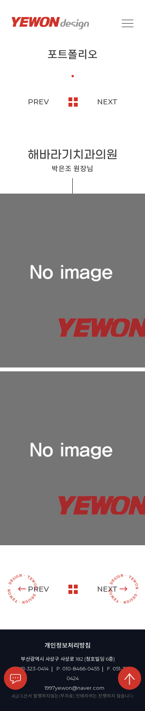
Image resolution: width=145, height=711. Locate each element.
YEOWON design (50, 23)
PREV (38, 101)
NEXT (107, 101)
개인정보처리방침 (67, 645)
